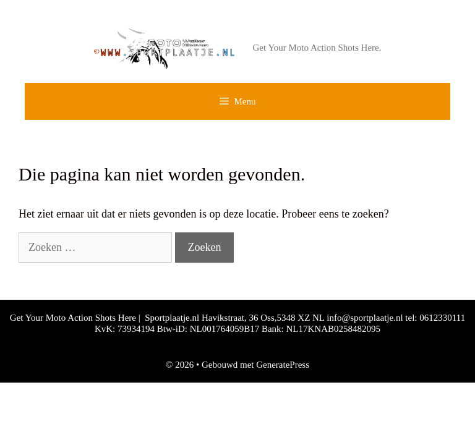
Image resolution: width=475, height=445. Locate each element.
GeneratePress (282, 365)
